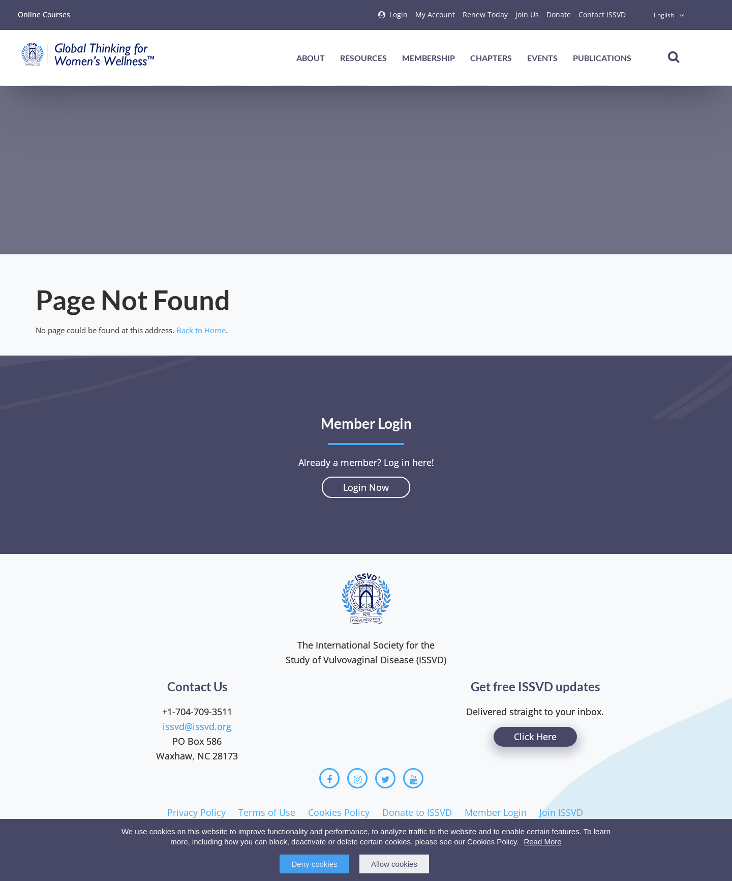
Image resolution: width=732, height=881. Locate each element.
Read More (542, 841)
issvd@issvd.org (197, 726)
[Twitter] (385, 778)
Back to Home (201, 330)
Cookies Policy (339, 812)
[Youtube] (413, 778)
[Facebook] (329, 778)
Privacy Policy (196, 812)
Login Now (366, 487)
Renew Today (485, 14)
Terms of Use (266, 812)
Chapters (491, 58)
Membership (428, 58)
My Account (435, 14)
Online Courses (44, 14)
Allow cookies (394, 864)
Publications (602, 58)
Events (542, 58)
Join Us (527, 14)
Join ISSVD (561, 812)
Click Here (535, 736)
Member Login (496, 812)
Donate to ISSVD (417, 812)
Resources (363, 58)
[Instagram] (357, 778)
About (310, 58)
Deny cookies (314, 864)
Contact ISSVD (602, 14)
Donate (558, 14)
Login (398, 14)
